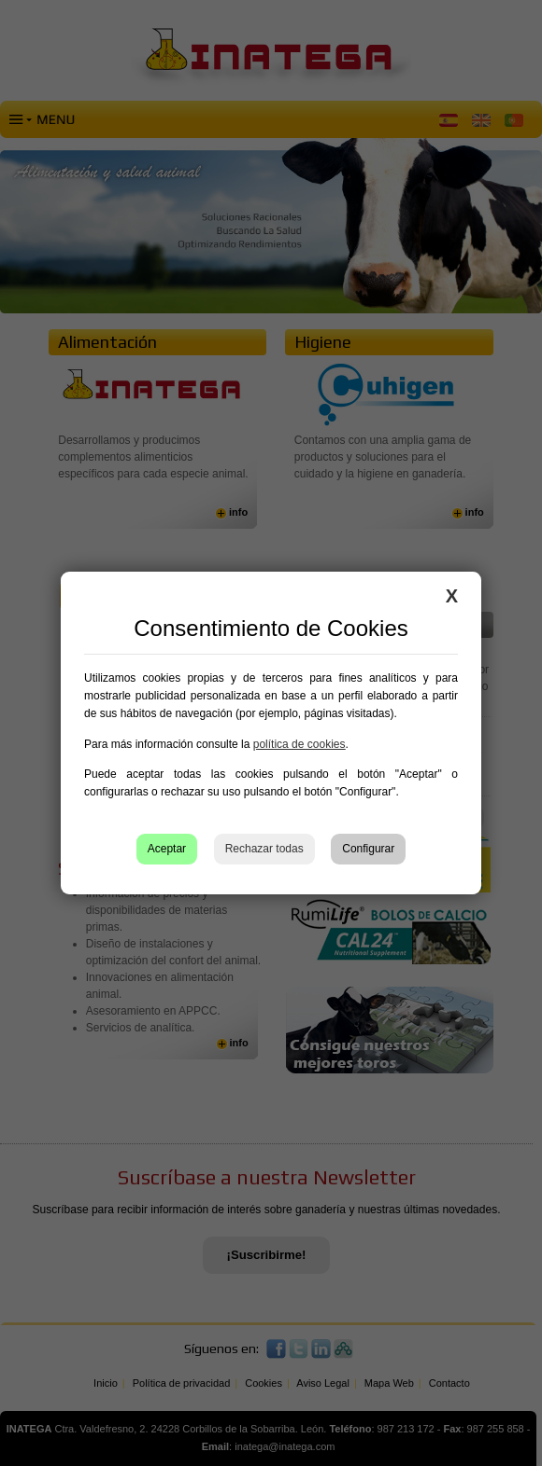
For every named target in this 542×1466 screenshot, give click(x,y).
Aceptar (167, 848)
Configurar (368, 848)
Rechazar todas (264, 848)
